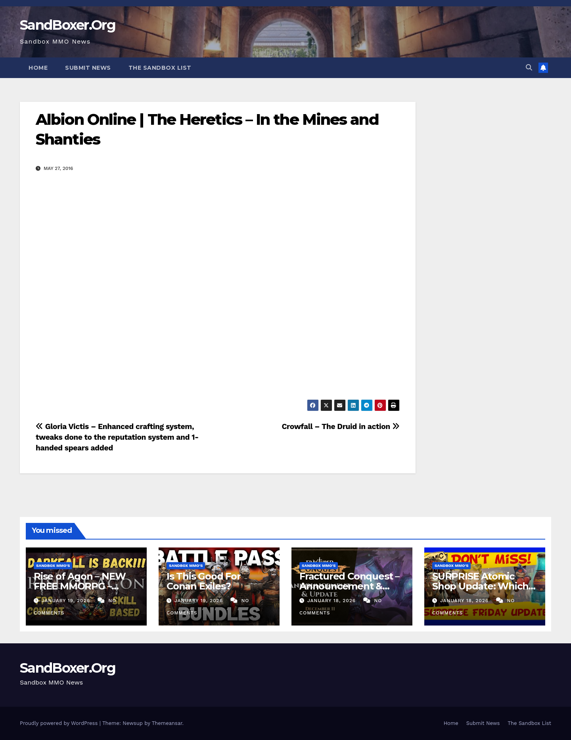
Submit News (88, 67)
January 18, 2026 (332, 600)
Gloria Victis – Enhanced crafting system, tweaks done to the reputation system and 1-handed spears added (117, 437)
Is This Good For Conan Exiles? (204, 581)
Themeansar (167, 723)
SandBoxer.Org (67, 25)
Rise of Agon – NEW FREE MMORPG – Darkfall (79, 586)
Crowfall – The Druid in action (340, 426)
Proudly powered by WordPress (60, 723)
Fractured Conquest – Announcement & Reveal (349, 586)
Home (38, 67)
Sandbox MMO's (53, 565)
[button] (529, 67)
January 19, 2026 (67, 600)
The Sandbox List (160, 67)
